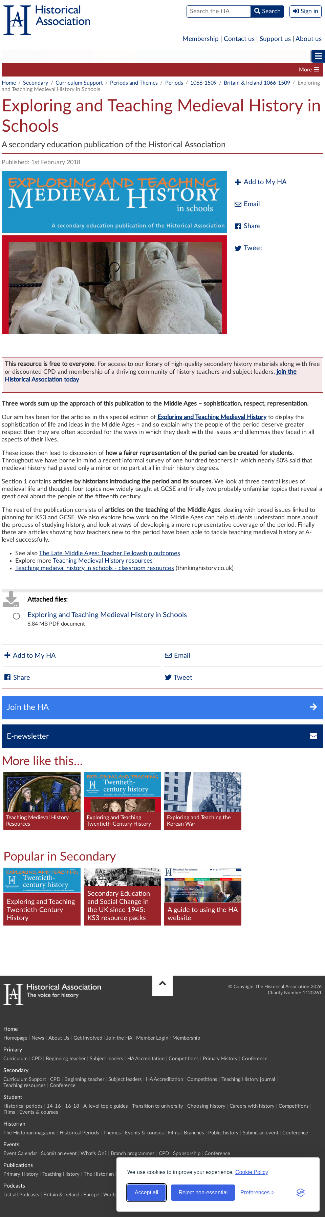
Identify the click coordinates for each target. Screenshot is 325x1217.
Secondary (68, 56)
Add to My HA (260, 182)
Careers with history (252, 1106)
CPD (68, 69)
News (37, 1038)
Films (9, 1112)
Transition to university (157, 1106)
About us (309, 39)
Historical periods (23, 1106)
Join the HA (119, 1038)
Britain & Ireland (61, 1194)
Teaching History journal (248, 1079)
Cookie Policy (251, 1172)
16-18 (72, 1106)
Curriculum (15, 1058)
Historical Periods (79, 1132)
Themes (112, 1132)
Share (247, 226)
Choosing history (206, 1106)
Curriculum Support (28, 69)
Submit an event (260, 1132)
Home (9, 83)
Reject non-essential (203, 1192)
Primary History (220, 1058)
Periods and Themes (134, 83)
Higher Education (170, 56)
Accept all (146, 1192)
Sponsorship (186, 1153)
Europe (91, 1194)
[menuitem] (22, 56)
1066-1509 (203, 83)
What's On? (94, 1153)
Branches (194, 1132)
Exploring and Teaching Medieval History (211, 417)
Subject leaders (155, 69)
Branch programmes (133, 1153)
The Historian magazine (29, 1132)
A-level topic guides (105, 1106)
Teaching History (61, 1174)
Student (114, 56)
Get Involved (87, 1038)
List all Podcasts (21, 1194)
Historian (228, 56)
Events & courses (38, 1112)
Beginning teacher (105, 69)
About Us (58, 1038)
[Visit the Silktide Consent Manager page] (300, 1193)
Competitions (250, 69)
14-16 (54, 1106)
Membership (200, 39)
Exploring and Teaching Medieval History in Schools (107, 614)
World (110, 1194)
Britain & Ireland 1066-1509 (257, 83)
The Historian (99, 1174)
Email (247, 204)
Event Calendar (20, 1153)
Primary (22, 56)
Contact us (239, 39)
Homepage (15, 1038)
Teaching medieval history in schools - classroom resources (94, 568)
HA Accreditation (203, 69)
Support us (275, 39)
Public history (223, 1132)
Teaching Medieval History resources (103, 561)
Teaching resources (24, 1085)
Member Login (152, 1038)
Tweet (248, 248)
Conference (254, 1058)
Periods (174, 83)
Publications (279, 56)
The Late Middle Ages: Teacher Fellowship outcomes (109, 553)
